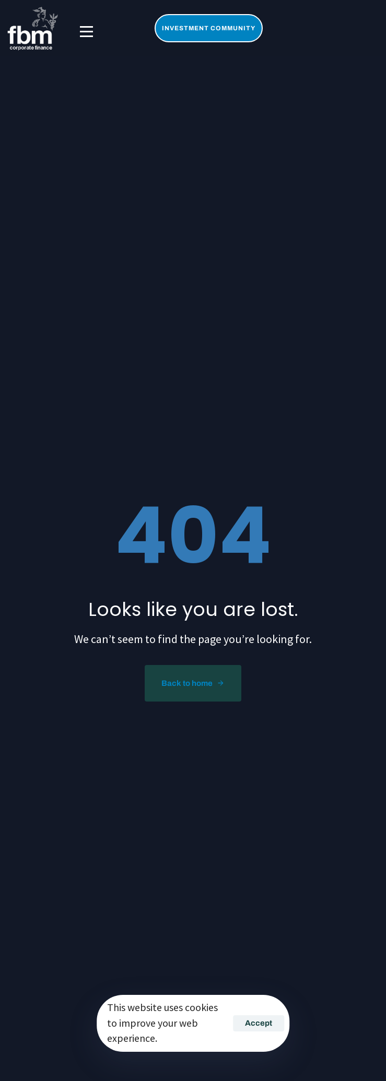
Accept (258, 1023)
